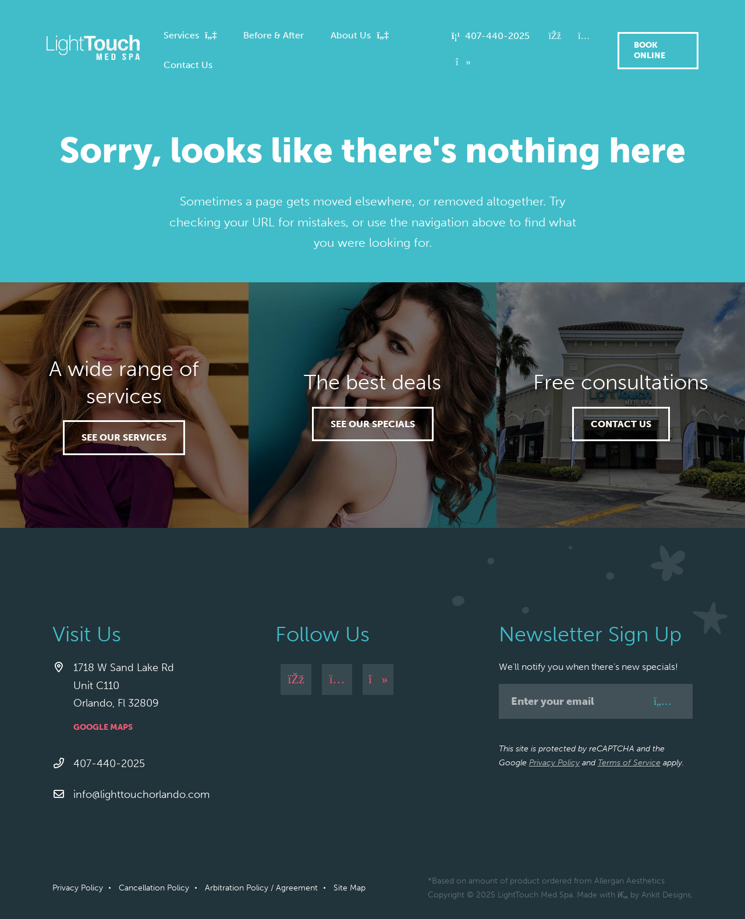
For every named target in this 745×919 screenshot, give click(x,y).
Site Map (350, 888)
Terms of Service (629, 763)
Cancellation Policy (154, 888)
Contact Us (621, 424)
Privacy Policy (554, 763)
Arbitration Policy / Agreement (261, 888)
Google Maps (103, 727)
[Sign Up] (663, 701)
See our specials (373, 424)
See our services (123, 437)
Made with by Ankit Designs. (635, 895)
